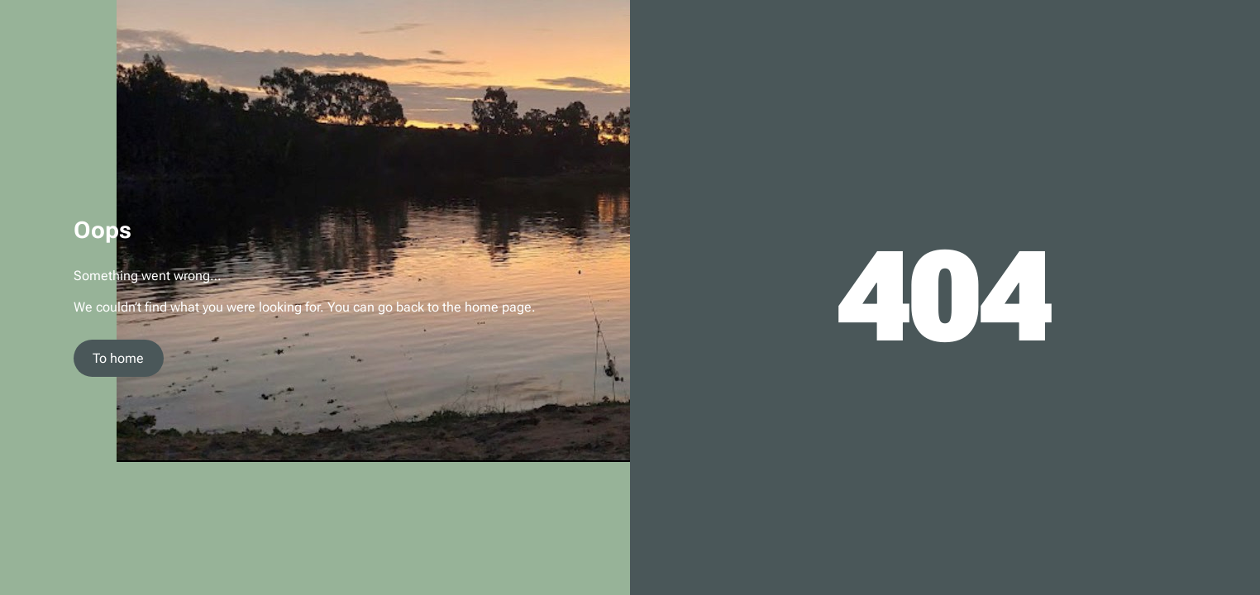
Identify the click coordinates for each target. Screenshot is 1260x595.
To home (118, 358)
